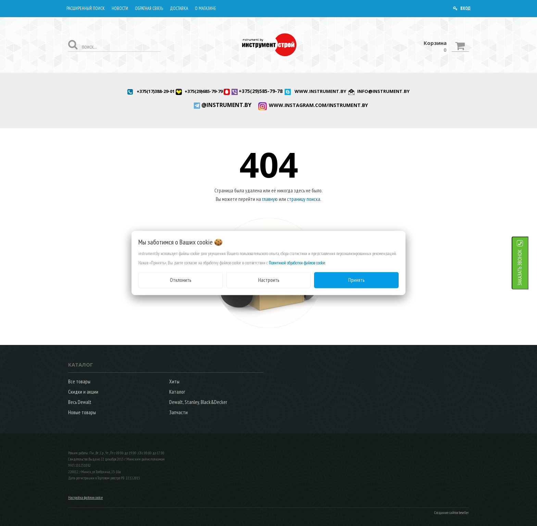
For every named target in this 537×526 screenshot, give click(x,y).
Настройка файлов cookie (85, 497)
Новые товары (82, 412)
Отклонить (180, 280)
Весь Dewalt (79, 402)
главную (270, 199)
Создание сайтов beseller (451, 512)
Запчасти (178, 412)
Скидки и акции (83, 391)
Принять (356, 280)
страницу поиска (303, 199)
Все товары (79, 381)
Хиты (174, 381)
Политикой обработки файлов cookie (297, 263)
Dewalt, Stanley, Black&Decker (198, 402)
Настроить (268, 280)
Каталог (177, 391)
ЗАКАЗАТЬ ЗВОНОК (528, 268)
